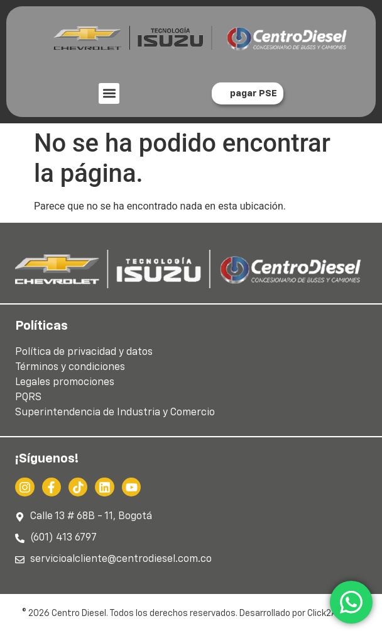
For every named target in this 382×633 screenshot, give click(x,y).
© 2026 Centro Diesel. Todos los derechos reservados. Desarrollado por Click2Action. (191, 613)
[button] (109, 93)
